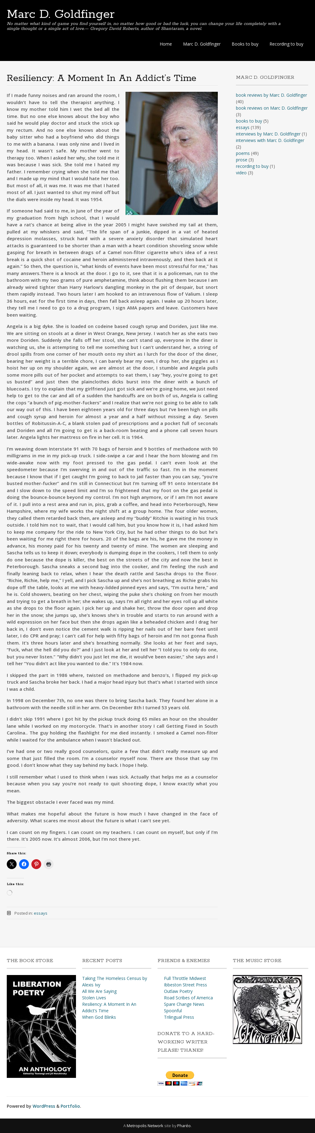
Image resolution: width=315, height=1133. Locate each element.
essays (40, 913)
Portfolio (70, 1106)
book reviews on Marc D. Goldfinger (272, 108)
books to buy (249, 121)
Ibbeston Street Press (185, 985)
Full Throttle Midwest (185, 978)
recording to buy (252, 166)
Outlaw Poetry (178, 991)
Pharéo (184, 1125)
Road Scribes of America (188, 998)
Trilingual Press (179, 1017)
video (241, 173)
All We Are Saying (99, 991)
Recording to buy (286, 44)
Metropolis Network (145, 1125)
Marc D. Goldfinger (61, 14)
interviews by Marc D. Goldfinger (268, 134)
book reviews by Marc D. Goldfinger (271, 95)
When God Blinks (99, 1017)
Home (166, 44)
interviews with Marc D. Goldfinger (270, 140)
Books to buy (245, 44)
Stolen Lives (94, 998)
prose (241, 160)
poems (243, 153)
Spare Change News (184, 1004)
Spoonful (173, 1011)
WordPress (44, 1106)
